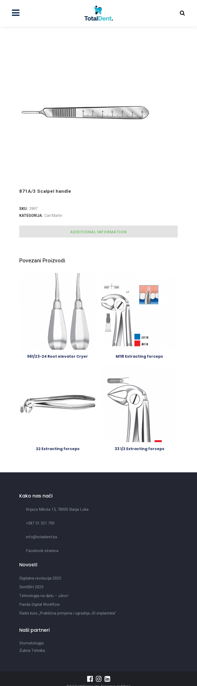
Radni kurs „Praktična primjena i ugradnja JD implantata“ (67, 613)
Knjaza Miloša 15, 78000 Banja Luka (57, 509)
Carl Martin (53, 215)
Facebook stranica (42, 551)
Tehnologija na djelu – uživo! (43, 596)
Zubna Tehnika (32, 650)
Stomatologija (31, 643)
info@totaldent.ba (41, 537)
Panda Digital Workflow (39, 604)
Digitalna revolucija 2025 (40, 578)
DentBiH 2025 (31, 587)
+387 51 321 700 (40, 523)
